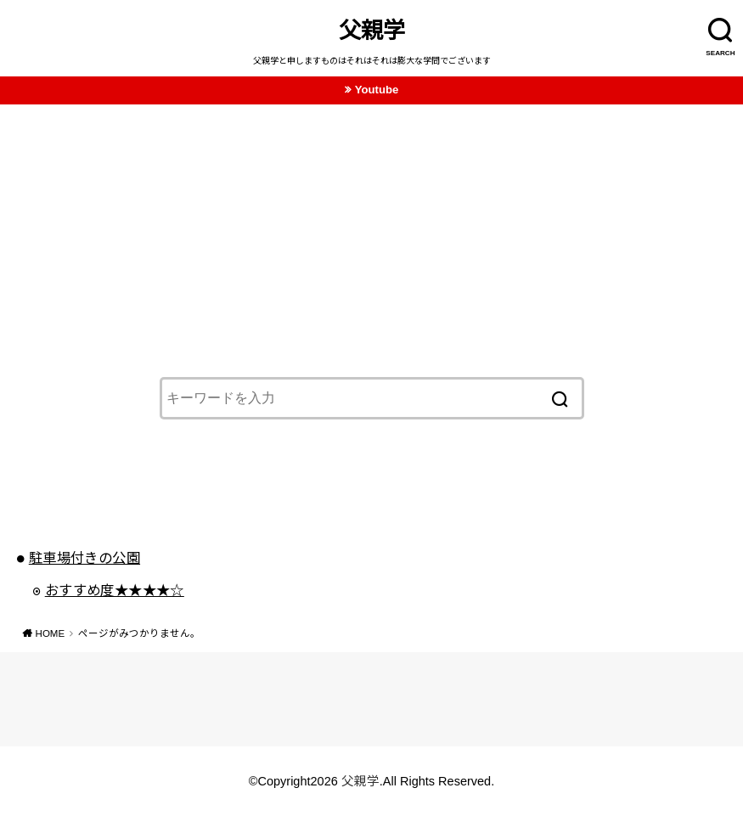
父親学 (372, 30)
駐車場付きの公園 (84, 558)
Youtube (377, 89)
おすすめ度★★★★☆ (114, 590)
